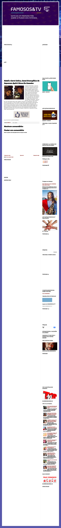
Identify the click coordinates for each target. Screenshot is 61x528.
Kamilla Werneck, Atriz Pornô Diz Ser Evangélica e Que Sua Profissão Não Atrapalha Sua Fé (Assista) (51, 414)
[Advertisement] (21, 53)
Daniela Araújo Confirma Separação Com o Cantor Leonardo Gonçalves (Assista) (52, 407)
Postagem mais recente (7, 155)
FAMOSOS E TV (46, 161)
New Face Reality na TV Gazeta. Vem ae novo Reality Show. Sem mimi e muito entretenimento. (52, 434)
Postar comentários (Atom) (9, 157)
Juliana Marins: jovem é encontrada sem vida (52, 460)
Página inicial (22, 155)
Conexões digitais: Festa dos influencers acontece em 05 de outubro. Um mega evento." (51, 454)
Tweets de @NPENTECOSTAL (46, 293)
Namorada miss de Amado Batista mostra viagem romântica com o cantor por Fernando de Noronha (51, 467)
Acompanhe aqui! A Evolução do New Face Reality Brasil (51, 447)
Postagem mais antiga (36, 155)
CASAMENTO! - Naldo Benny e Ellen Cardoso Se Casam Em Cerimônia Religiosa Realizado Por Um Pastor (52, 421)
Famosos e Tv (46, 162)
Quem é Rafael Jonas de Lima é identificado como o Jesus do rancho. (49, 184)
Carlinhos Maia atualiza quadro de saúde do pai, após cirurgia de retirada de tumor (52, 441)
